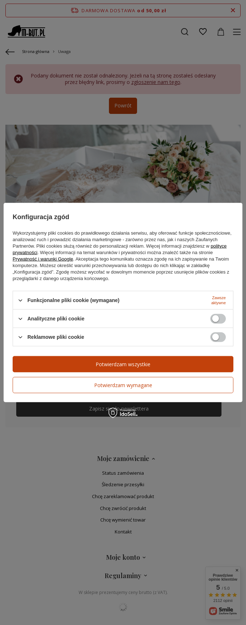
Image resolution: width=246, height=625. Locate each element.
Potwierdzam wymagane (123, 384)
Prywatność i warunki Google (43, 259)
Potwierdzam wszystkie (123, 363)
